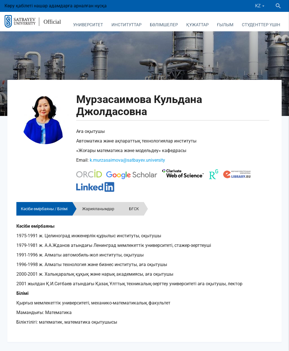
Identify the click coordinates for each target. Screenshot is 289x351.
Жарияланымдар (98, 209)
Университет (88, 24)
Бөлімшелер (164, 24)
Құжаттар (197, 24)
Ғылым (225, 24)
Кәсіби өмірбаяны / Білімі (44, 209)
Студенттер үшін (261, 24)
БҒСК (134, 209)
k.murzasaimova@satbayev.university (127, 160)
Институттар (126, 24)
